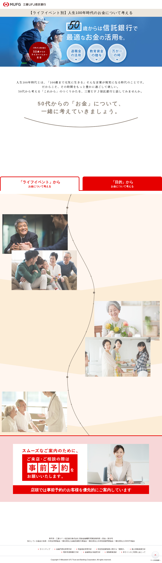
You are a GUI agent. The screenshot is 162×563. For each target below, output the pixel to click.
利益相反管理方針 (85, 542)
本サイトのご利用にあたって (134, 545)
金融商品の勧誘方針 (92, 545)
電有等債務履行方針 (71, 545)
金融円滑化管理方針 (64, 542)
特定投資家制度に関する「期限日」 (112, 542)
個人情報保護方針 (139, 542)
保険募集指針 (111, 545)
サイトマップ (45, 542)
